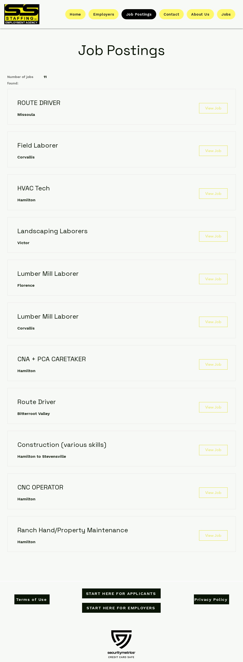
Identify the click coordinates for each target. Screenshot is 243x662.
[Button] (21, 14)
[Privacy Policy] (211, 599)
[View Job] (213, 108)
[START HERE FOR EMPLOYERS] (121, 608)
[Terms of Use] (32, 599)
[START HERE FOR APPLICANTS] (121, 593)
